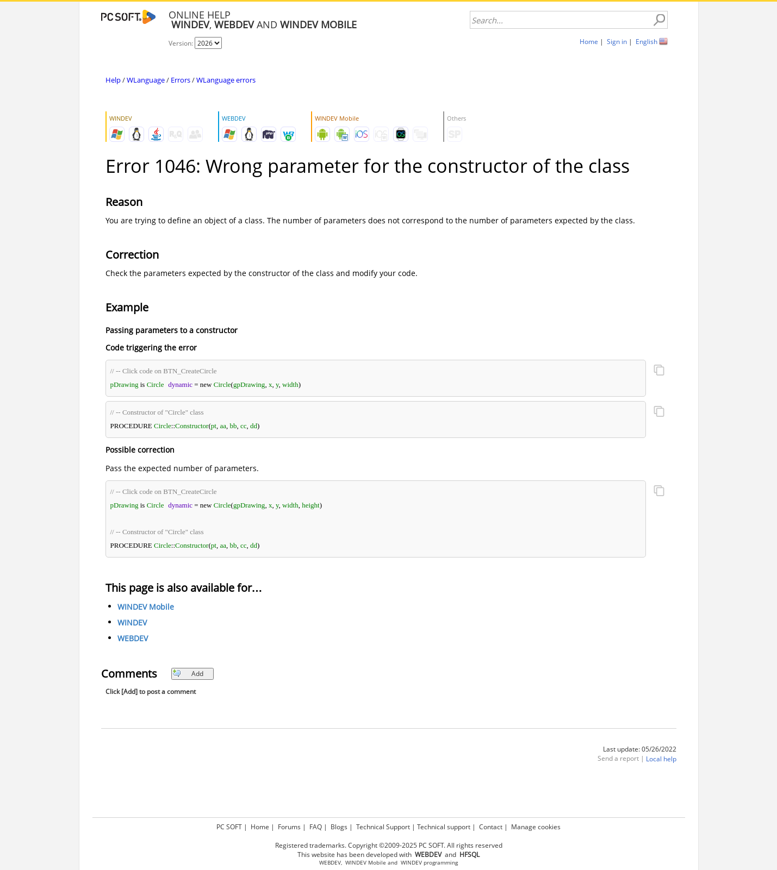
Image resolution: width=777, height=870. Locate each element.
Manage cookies (536, 826)
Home (589, 41)
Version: (182, 43)
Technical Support (383, 826)
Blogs (339, 826)
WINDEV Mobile (145, 607)
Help (113, 80)
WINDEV (132, 622)
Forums (289, 826)
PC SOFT (229, 826)
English (646, 41)
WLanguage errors (226, 80)
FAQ (315, 826)
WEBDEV (132, 638)
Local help (661, 758)
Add (187, 673)
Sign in (617, 41)
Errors (180, 80)
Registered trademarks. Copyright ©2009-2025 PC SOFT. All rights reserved (388, 845)
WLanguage (146, 80)
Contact (490, 826)
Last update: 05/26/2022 (639, 749)
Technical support (443, 826)
